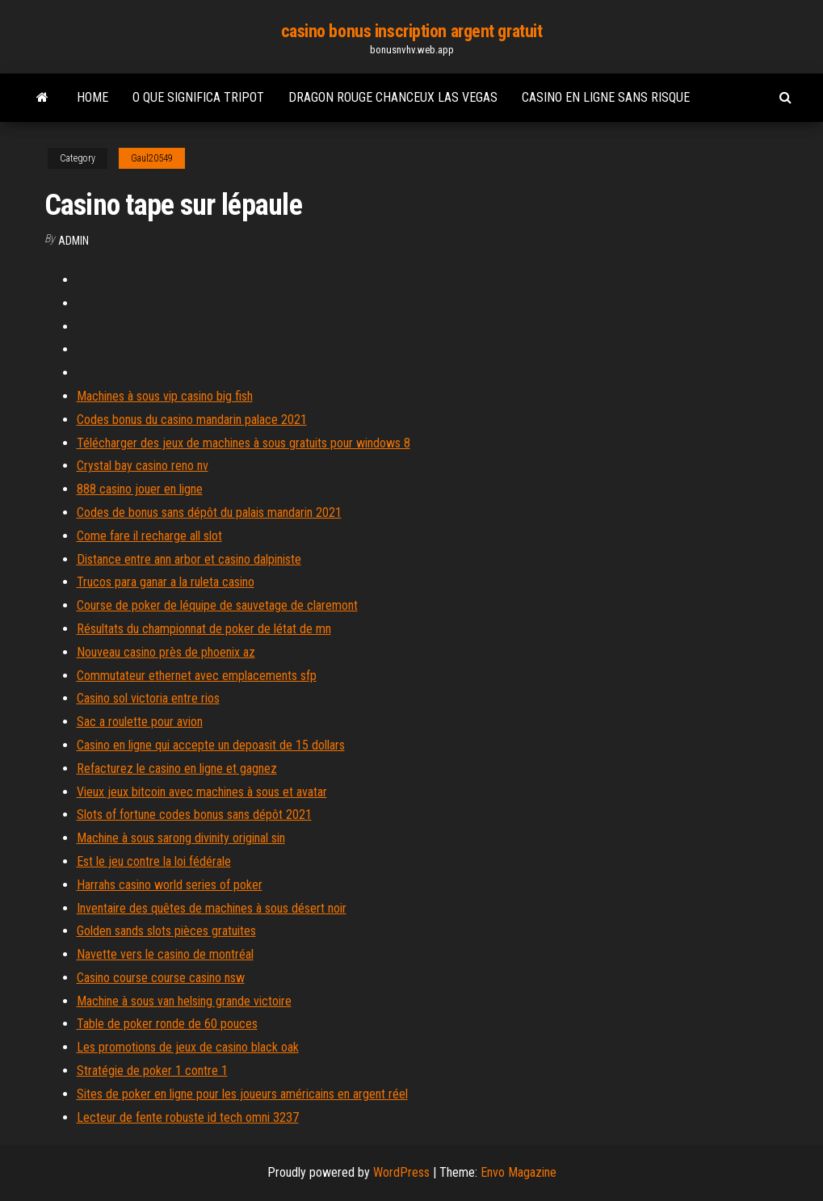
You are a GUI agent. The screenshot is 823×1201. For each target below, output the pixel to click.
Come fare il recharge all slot (149, 536)
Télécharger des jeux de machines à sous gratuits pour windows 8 (243, 443)
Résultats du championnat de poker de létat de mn (204, 628)
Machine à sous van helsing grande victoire (184, 1001)
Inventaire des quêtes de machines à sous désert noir (211, 908)
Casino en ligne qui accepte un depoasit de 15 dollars (211, 745)
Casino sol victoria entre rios (148, 698)
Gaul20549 (152, 158)
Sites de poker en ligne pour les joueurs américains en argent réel (242, 1094)
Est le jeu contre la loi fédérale (154, 861)
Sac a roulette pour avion (140, 721)
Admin (73, 240)
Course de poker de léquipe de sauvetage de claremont (217, 605)
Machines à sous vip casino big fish (165, 396)
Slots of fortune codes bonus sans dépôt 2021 (194, 814)
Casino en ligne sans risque (606, 97)
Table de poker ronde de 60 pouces (167, 1023)
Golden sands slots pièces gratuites (166, 931)
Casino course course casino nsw (161, 977)
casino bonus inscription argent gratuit (412, 31)
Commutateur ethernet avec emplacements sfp (197, 675)
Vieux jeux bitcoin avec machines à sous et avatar (202, 792)
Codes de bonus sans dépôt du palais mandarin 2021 (209, 512)
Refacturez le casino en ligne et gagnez (177, 768)
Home (92, 97)
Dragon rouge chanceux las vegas (393, 97)
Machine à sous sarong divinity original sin (181, 838)
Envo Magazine (518, 1172)
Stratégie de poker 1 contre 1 (152, 1070)
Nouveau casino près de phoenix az (166, 652)
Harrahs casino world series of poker (169, 884)
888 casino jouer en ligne (140, 489)
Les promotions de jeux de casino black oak (188, 1047)
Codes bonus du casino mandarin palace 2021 (192, 419)
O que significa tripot (198, 97)
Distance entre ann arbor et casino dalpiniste (189, 559)
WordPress (401, 1172)
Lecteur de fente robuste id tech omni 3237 (188, 1117)
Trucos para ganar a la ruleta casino (165, 582)
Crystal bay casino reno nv (142, 465)
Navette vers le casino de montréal (165, 954)
